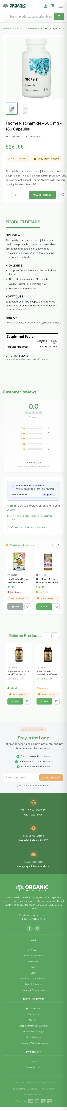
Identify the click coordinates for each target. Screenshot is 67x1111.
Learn (33, 972)
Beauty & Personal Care (33, 990)
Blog (33, 967)
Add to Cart (42, 195)
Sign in (11, 505)
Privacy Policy (48, 1088)
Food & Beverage (33, 984)
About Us (33, 1020)
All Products (33, 949)
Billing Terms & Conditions (26, 1088)
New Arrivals (33, 961)
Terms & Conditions (33, 1094)
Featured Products (33, 955)
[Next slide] (58, 545)
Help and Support (33, 1037)
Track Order (33, 1008)
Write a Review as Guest (29, 527)
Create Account (33, 1067)
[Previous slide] (52, 545)
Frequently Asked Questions (33, 1043)
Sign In (33, 1061)
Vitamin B (17, 28)
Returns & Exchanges (33, 1031)
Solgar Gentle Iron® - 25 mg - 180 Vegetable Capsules (18, 674)
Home (6, 28)
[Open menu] (60, 6)
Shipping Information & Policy (33, 1025)
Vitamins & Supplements (33, 978)
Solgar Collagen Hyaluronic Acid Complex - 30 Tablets (48, 674)
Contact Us (33, 1014)
